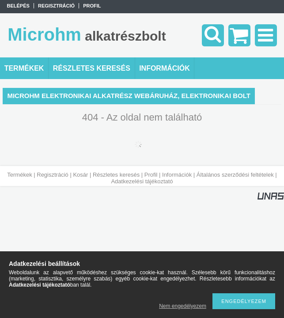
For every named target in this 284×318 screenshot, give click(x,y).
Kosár (80, 174)
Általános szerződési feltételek (235, 174)
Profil (151, 174)
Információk (177, 174)
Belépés (18, 5)
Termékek (19, 174)
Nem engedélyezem (182, 306)
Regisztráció (52, 174)
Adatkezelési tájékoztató (142, 181)
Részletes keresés (116, 174)
